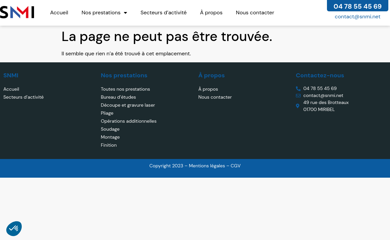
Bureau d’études (118, 97)
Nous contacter (255, 12)
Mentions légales (207, 166)
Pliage (107, 113)
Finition (108, 145)
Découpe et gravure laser (128, 105)
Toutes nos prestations (125, 89)
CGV (236, 166)
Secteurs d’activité (163, 12)
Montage (110, 137)
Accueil (59, 12)
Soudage (110, 129)
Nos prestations (104, 13)
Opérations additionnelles (128, 121)
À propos (211, 12)
